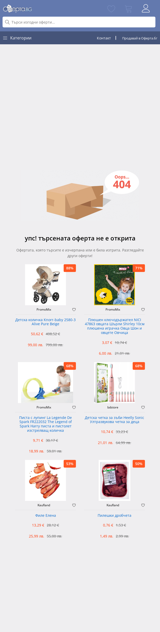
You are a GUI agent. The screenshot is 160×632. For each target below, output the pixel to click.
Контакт (104, 38)
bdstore (112, 407)
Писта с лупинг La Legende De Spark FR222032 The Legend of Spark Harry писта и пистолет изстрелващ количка (45, 424)
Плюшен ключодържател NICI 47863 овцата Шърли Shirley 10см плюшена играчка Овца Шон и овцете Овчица (114, 326)
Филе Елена (45, 515)
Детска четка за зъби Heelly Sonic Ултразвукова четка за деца (114, 420)
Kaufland (44, 505)
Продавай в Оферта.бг (139, 38)
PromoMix (44, 309)
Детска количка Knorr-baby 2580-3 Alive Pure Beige (45, 322)
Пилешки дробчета (114, 515)
